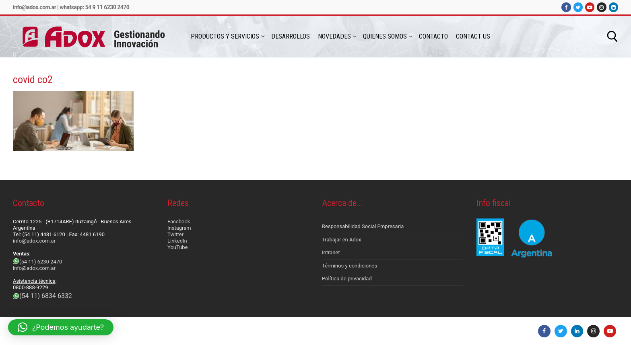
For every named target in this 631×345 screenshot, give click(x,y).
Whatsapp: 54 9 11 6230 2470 (94, 7)
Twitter (175, 234)
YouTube (177, 247)
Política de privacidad (347, 279)
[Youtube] (589, 7)
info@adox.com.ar (34, 7)
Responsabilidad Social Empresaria (363, 226)
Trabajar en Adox (341, 240)
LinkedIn (177, 241)
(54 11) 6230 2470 (40, 262)
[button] (60, 327)
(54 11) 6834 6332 (45, 296)
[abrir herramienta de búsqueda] (612, 36)
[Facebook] (566, 7)
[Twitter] (578, 7)
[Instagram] (601, 7)
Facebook (178, 221)
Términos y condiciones (349, 266)
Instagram (179, 228)
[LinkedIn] (613, 7)
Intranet (331, 252)
